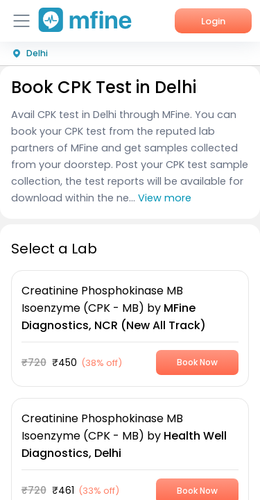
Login (213, 21)
